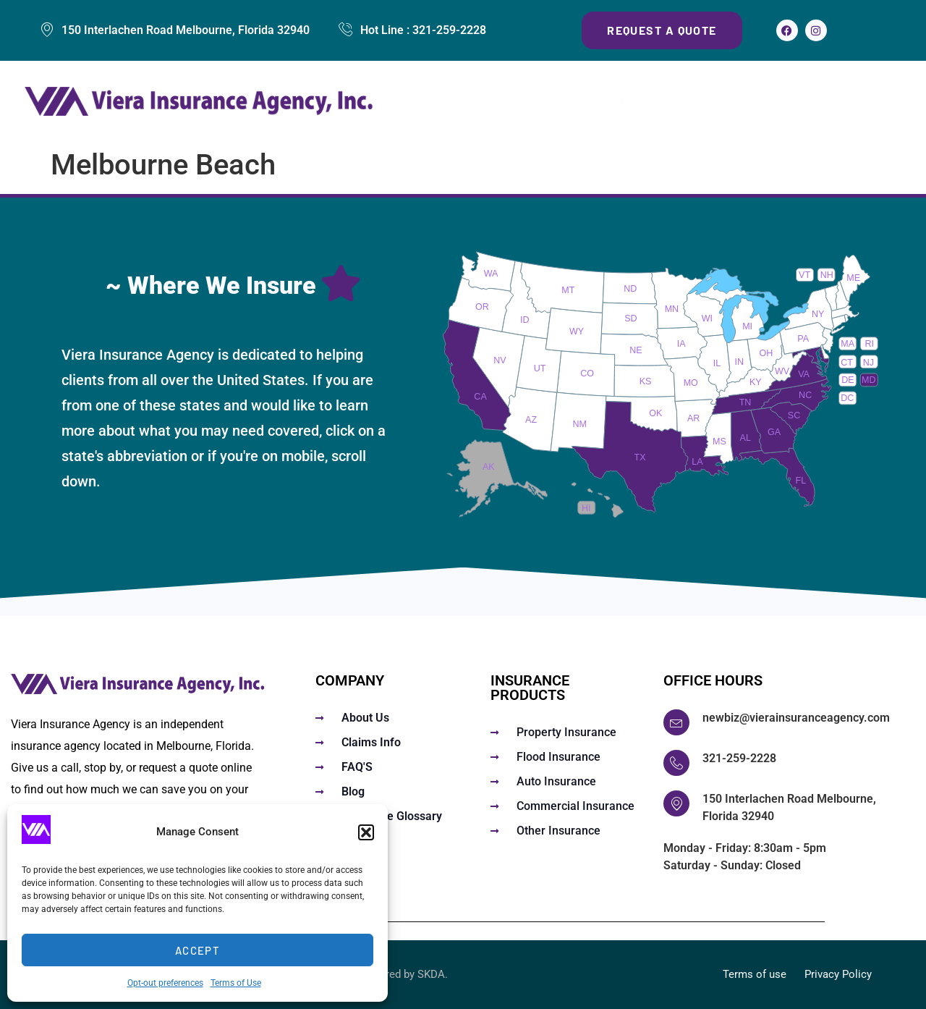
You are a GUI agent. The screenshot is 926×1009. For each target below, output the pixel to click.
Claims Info (737, 101)
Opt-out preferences (165, 983)
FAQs (667, 101)
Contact (871, 101)
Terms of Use (236, 983)
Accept (197, 950)
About (809, 101)
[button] (366, 832)
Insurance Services (565, 101)
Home (465, 101)
